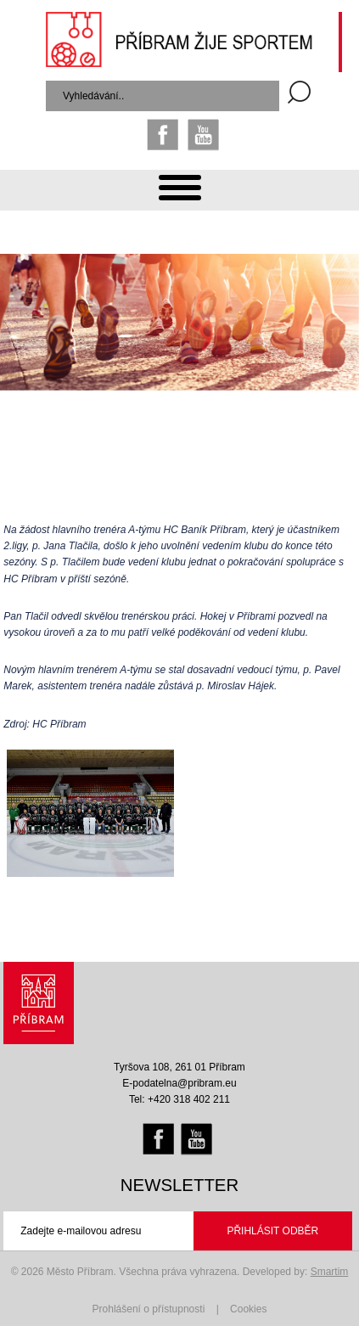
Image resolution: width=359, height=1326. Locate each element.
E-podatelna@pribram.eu (179, 1083)
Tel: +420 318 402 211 (179, 1099)
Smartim (330, 1272)
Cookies (248, 1309)
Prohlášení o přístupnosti (149, 1309)
